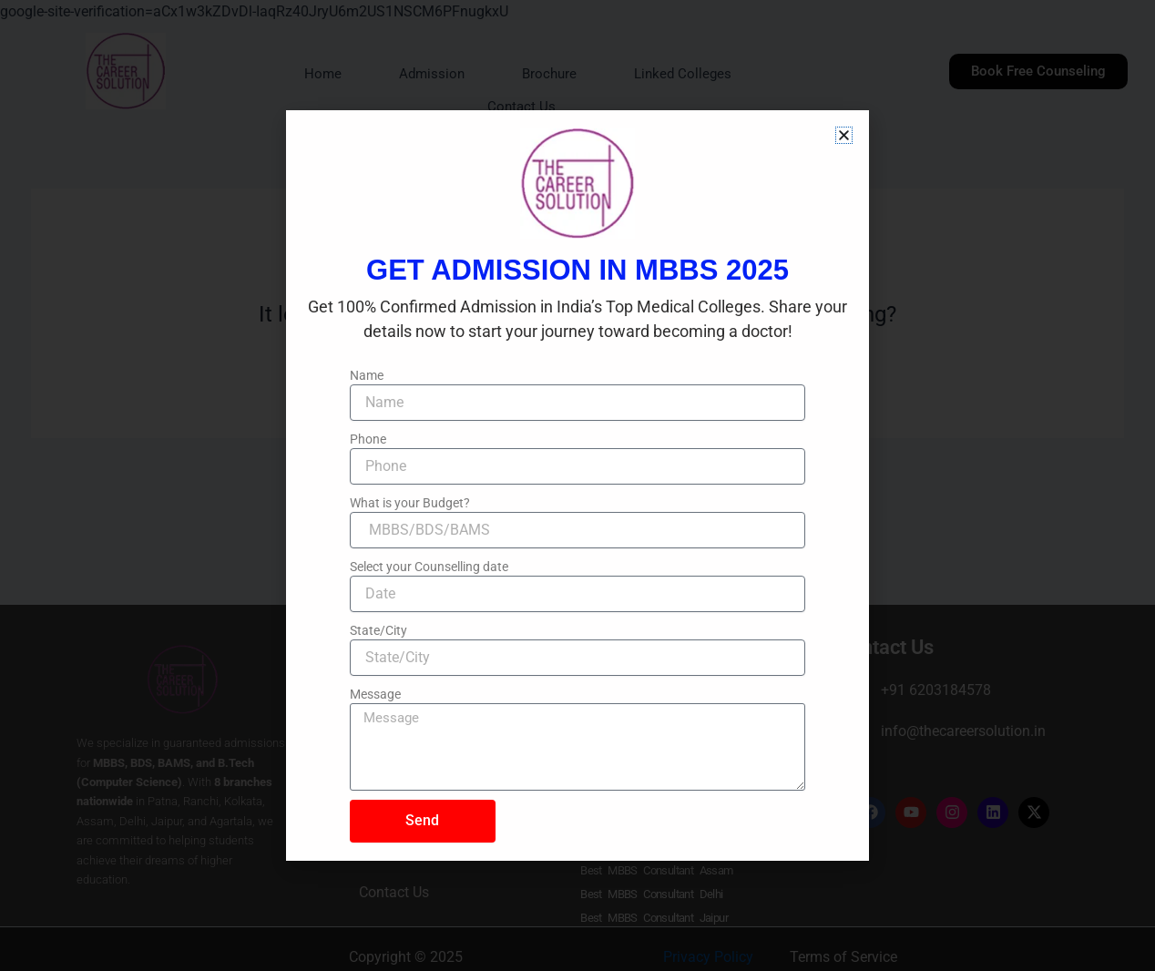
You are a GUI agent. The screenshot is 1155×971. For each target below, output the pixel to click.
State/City (378, 630)
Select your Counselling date (429, 566)
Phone (368, 439)
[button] (844, 135)
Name (366, 375)
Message (375, 694)
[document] (577, 485)
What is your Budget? (410, 503)
